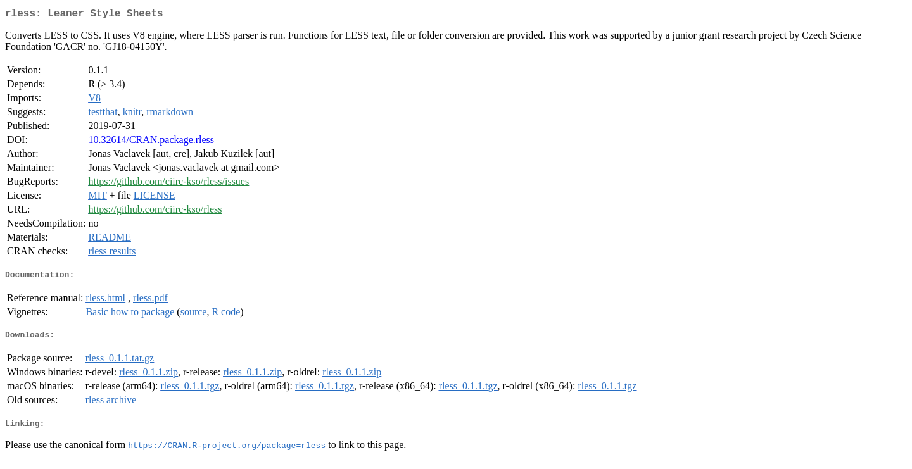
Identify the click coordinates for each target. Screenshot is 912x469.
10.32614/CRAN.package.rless (151, 142)
